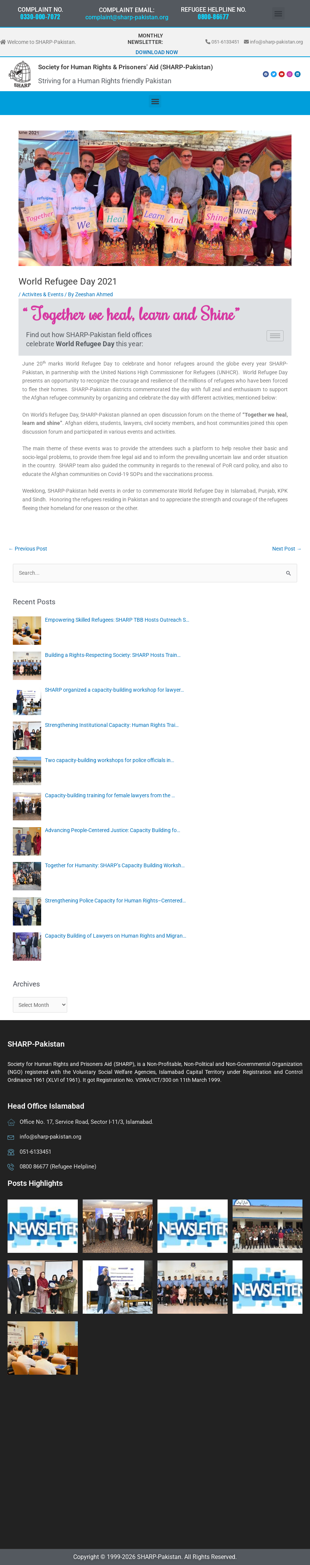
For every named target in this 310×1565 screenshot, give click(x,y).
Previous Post (27, 549)
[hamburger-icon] (275, 335)
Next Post (287, 549)
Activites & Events (42, 294)
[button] (278, 13)
